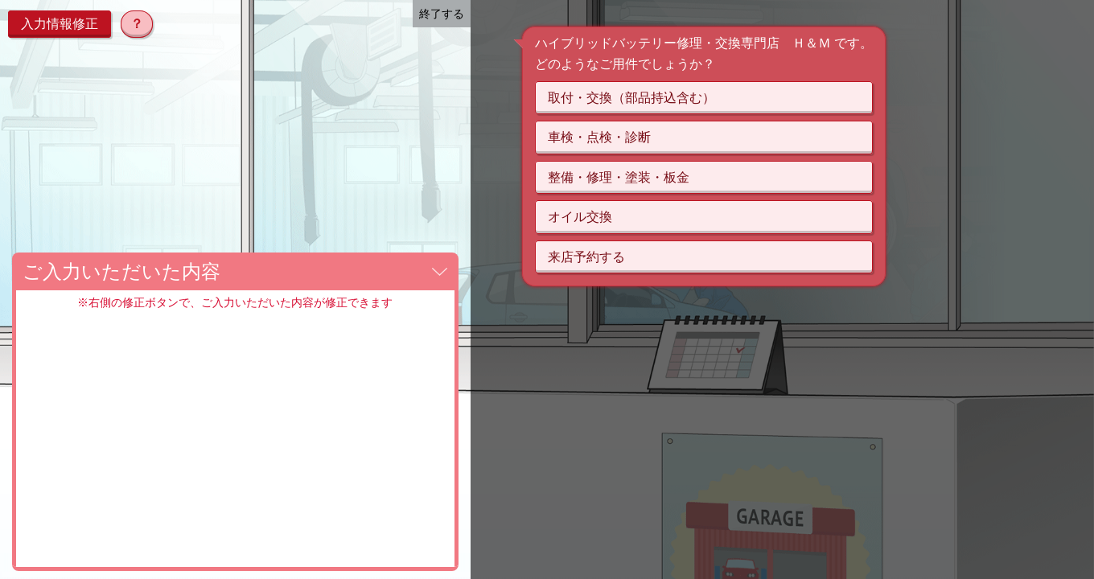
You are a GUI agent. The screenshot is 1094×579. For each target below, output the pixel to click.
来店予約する (586, 257)
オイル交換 (580, 217)
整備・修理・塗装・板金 (618, 177)
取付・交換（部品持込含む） (631, 98)
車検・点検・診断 (599, 137)
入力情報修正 (59, 24)
